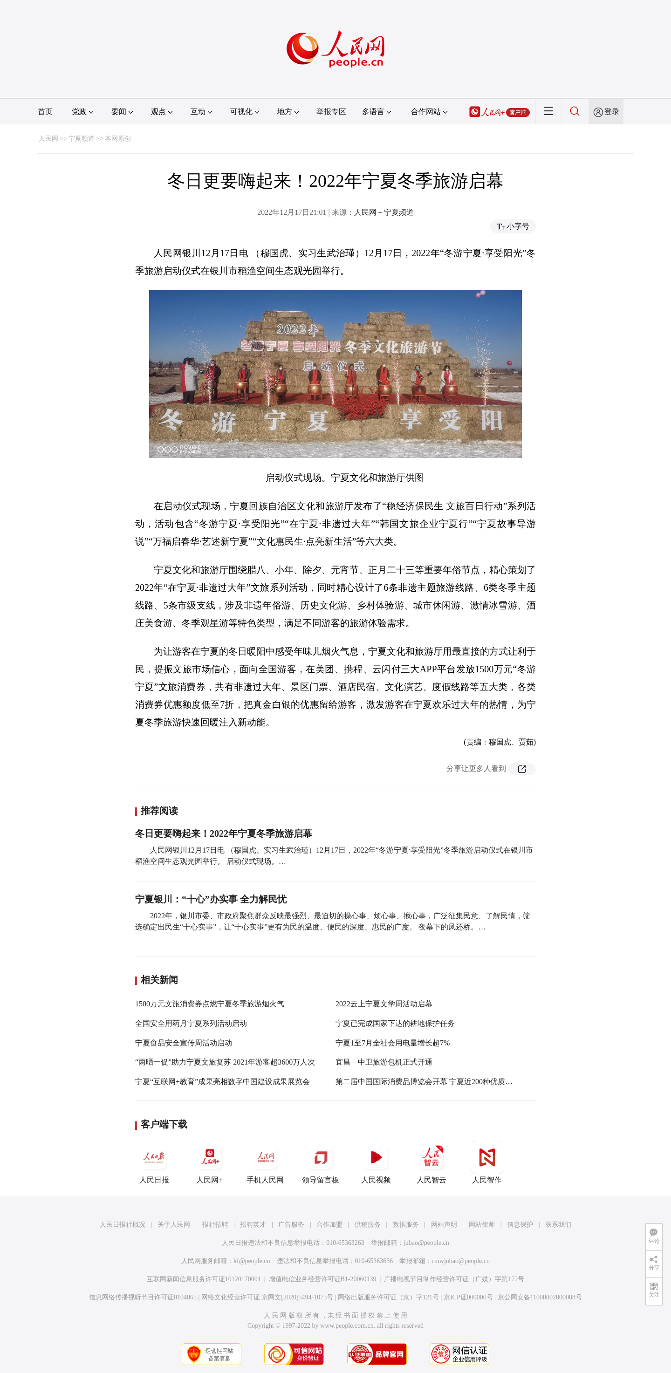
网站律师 (482, 1224)
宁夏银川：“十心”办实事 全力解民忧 (211, 899)
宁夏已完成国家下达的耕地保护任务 (395, 1023)
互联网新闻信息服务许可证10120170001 (204, 1279)
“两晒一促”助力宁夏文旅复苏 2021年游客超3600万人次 (225, 1062)
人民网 (48, 138)
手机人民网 (265, 1162)
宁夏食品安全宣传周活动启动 (183, 1043)
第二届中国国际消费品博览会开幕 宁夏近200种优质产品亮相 (435, 1082)
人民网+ (209, 1162)
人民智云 (431, 1162)
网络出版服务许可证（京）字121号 (388, 1297)
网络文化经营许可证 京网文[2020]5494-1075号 (267, 1297)
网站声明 (444, 1224)
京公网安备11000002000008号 (540, 1297)
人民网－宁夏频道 (384, 212)
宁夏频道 (81, 138)
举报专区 (331, 112)
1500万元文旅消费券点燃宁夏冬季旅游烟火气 (209, 1004)
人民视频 (376, 1162)
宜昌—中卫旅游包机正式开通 (384, 1062)
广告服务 (291, 1224)
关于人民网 (173, 1224)
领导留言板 (320, 1162)
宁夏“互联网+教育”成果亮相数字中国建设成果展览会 (222, 1082)
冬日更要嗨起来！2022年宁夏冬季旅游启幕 (223, 833)
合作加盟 (329, 1224)
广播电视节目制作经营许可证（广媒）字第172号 (454, 1279)
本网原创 (118, 138)
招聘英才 (253, 1224)
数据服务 (406, 1224)
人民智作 (487, 1162)
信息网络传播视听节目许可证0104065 (143, 1297)
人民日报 (154, 1162)
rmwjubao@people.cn (461, 1260)
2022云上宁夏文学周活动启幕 (384, 1004)
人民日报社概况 (122, 1224)
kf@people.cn (251, 1260)
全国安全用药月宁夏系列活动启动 (191, 1023)
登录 (611, 112)
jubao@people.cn (426, 1242)
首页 (45, 112)
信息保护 (520, 1224)
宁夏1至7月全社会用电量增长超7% (393, 1043)
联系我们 (558, 1224)
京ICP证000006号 (468, 1297)
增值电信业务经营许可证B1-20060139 (323, 1279)
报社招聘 (215, 1224)
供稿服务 (368, 1224)
